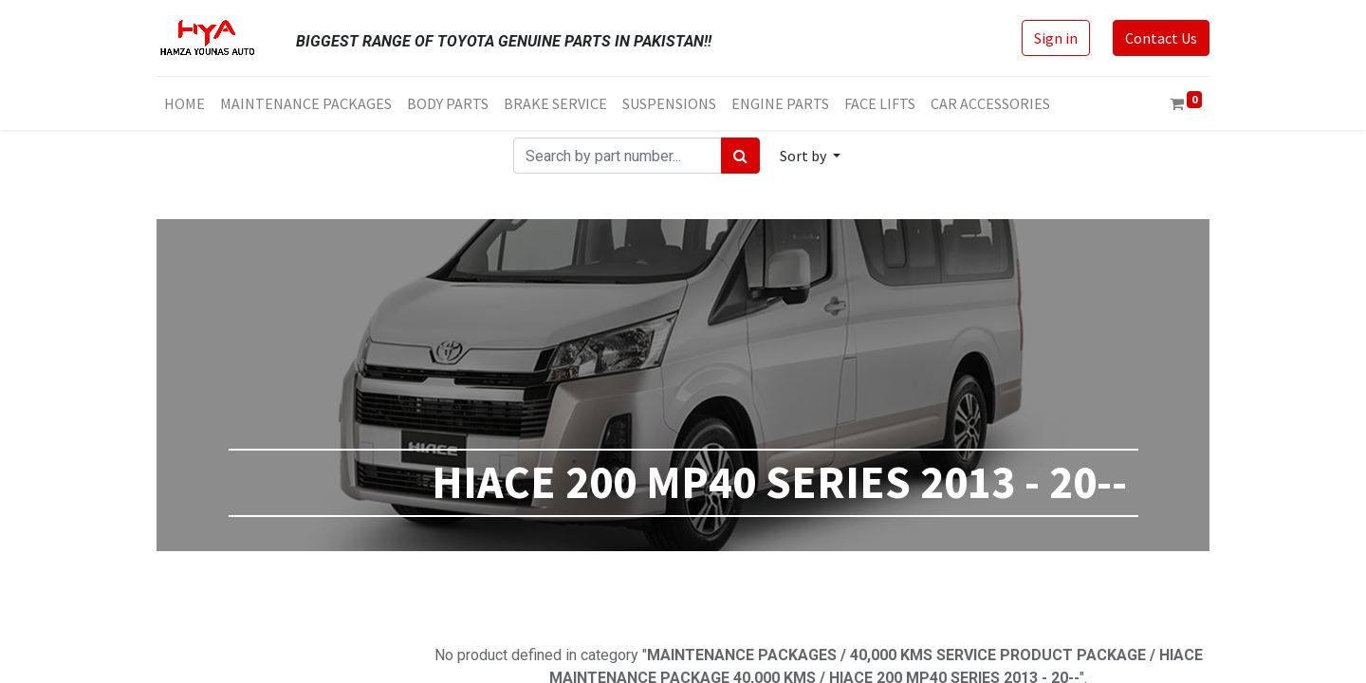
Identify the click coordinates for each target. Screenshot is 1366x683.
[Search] (740, 156)
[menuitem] (184, 103)
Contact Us (1161, 37)
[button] (810, 156)
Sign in (1056, 37)
